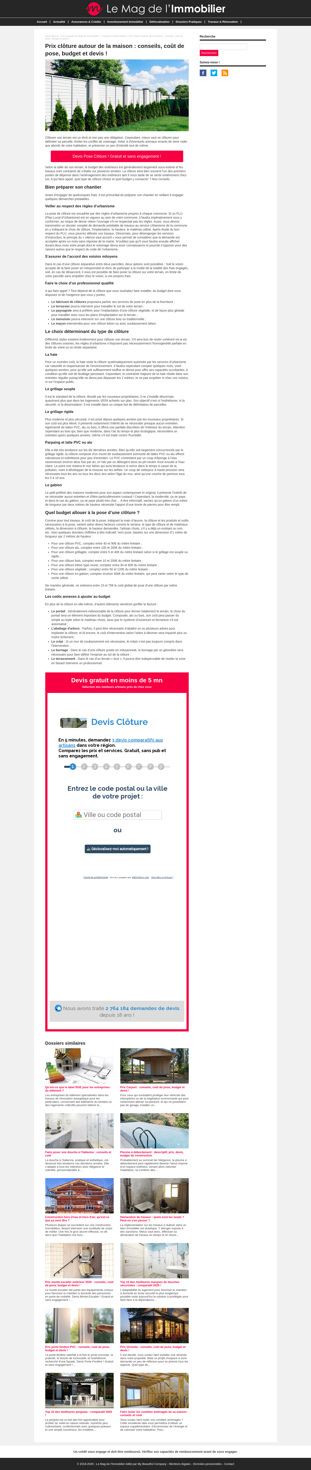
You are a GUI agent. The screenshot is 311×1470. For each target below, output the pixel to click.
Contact (229, 1464)
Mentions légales (180, 1464)
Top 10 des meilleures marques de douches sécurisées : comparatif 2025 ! (150, 1283)
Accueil (42, 21)
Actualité (59, 21)
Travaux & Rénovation (223, 21)
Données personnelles (207, 1464)
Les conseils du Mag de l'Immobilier (80, 36)
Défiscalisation (159, 21)
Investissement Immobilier (125, 21)
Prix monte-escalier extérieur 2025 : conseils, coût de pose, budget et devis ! (79, 1283)
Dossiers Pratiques (189, 21)
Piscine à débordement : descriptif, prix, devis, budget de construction (152, 1153)
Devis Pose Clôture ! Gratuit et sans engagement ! (117, 156)
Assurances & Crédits (86, 21)
